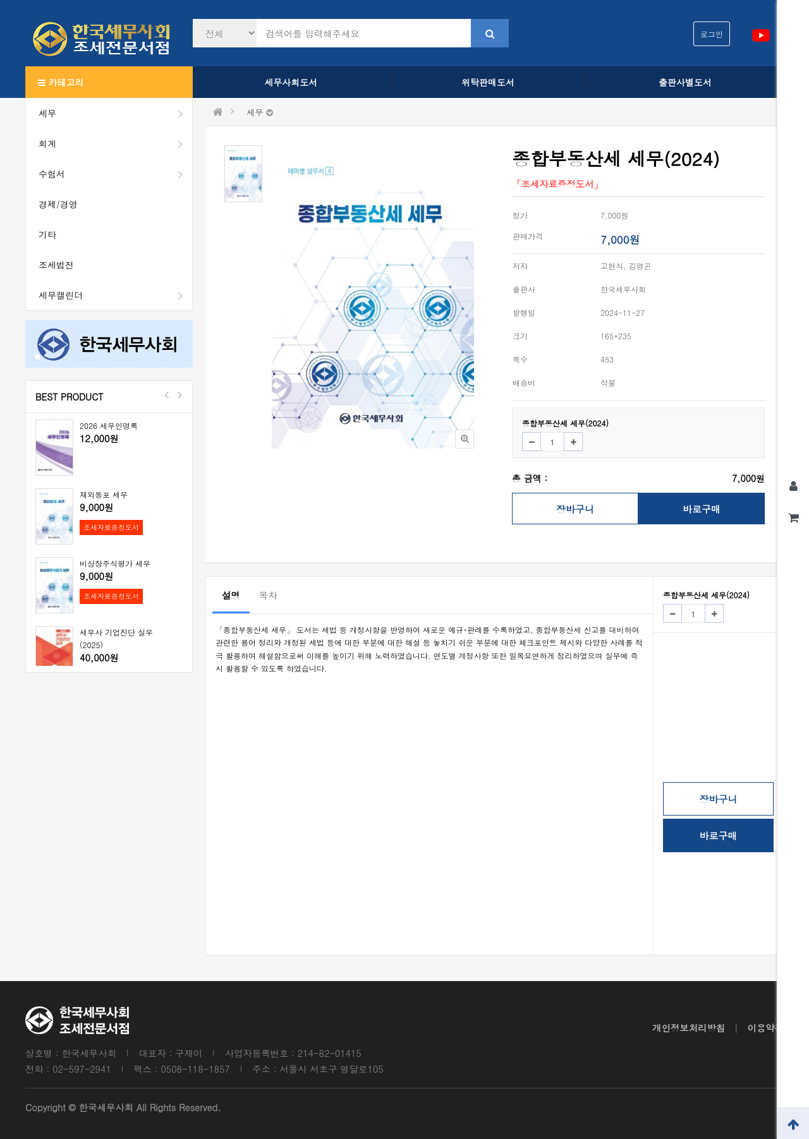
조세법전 (56, 264)
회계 (115, 143)
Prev (167, 395)
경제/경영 (58, 204)
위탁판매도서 (487, 82)
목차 (268, 595)
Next (179, 395)
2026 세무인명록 (109, 425)
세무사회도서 (290, 82)
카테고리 (61, 82)
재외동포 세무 (104, 494)
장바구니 (575, 508)
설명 (231, 595)
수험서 (115, 174)
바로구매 (702, 508)
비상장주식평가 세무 (115, 563)
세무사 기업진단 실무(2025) (116, 638)
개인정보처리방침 (688, 1027)
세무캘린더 (115, 295)
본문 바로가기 (0, 0)
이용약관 (765, 1027)
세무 (115, 113)
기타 (47, 234)
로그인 (711, 33)
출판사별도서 (685, 82)
